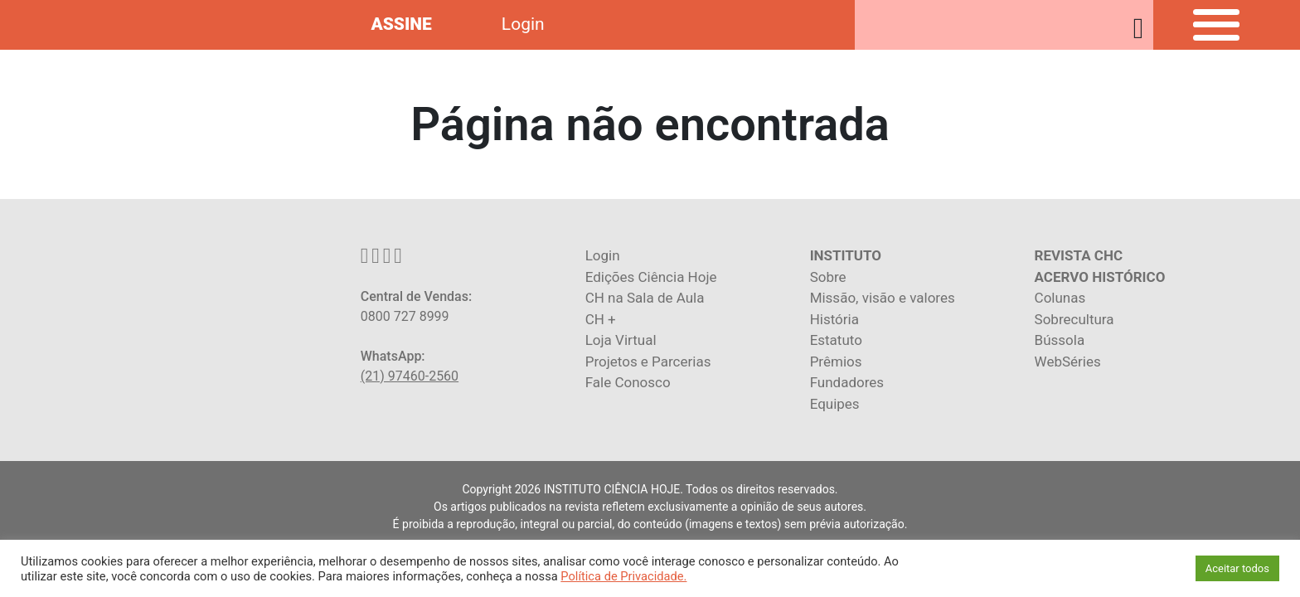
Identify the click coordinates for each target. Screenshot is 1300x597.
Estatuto (836, 340)
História (834, 319)
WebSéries (1068, 361)
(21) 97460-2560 (409, 376)
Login (523, 24)
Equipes (835, 404)
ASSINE (401, 24)
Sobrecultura (1074, 319)
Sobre (828, 277)
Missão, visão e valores (882, 297)
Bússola (1060, 340)
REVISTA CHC (1079, 255)
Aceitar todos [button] (1237, 568)
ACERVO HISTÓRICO (1100, 277)
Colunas (1060, 297)
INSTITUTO (845, 255)
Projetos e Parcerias (648, 361)
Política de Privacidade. (623, 576)
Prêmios (836, 361)
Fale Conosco (628, 382)
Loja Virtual (621, 340)
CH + (600, 319)
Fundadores (847, 382)
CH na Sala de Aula (645, 297)
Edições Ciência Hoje (651, 277)
